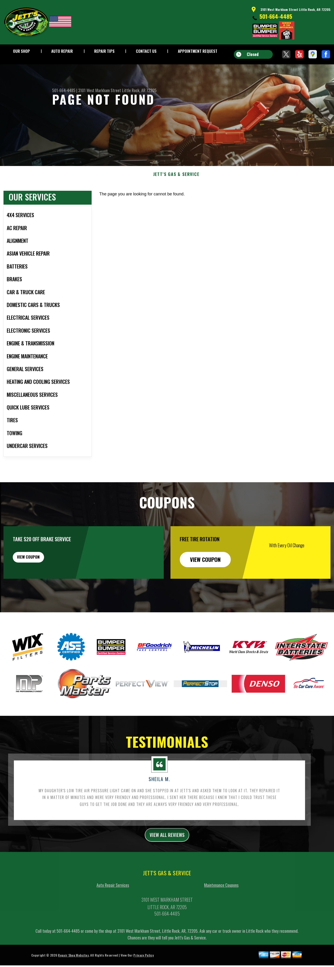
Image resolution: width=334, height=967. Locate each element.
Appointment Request (197, 51)
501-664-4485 (276, 16)
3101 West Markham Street (99, 90)
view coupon (38, 582)
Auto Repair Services (112, 909)
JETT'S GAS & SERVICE (176, 196)
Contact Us (146, 51)
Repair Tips (104, 51)
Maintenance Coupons (221, 909)
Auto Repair (62, 51)
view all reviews (167, 858)
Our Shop (21, 51)
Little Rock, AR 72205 (139, 90)
